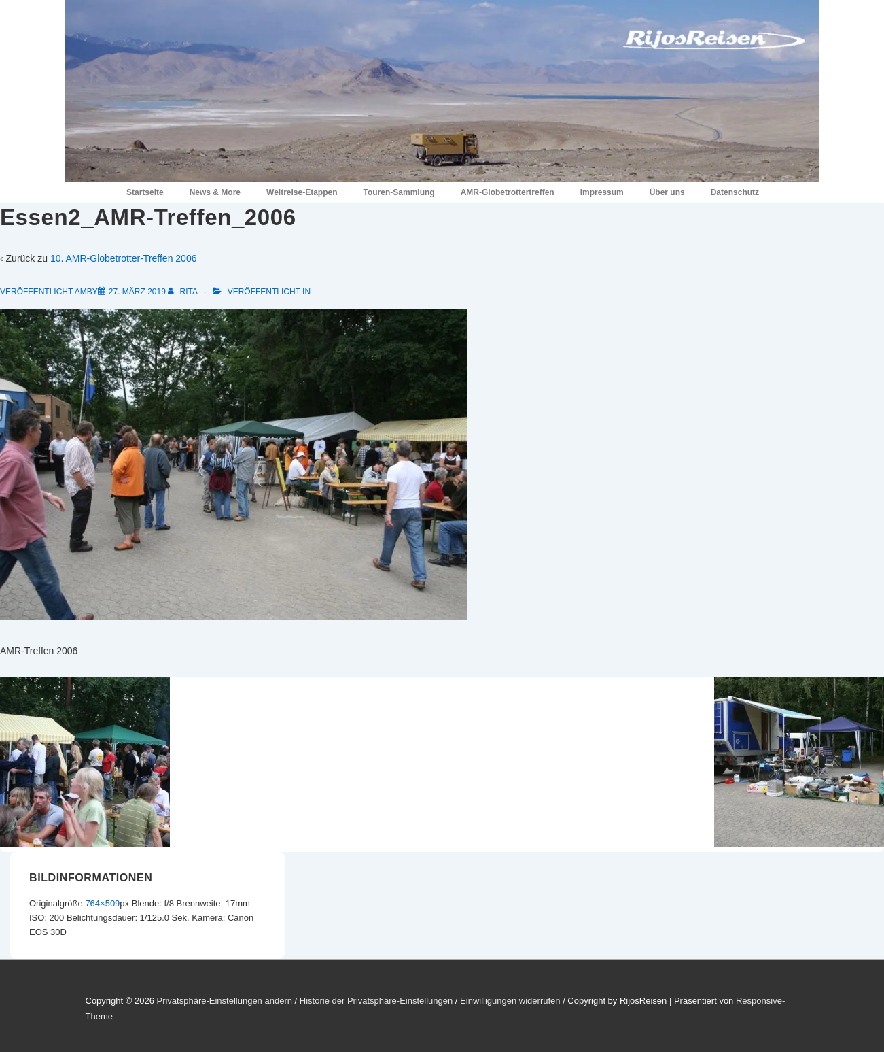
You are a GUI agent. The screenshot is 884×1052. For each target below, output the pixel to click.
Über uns (667, 192)
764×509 (102, 903)
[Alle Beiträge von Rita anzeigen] (183, 291)
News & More (215, 192)
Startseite (145, 192)
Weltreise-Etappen (301, 192)
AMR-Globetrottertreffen (507, 192)
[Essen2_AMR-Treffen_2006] (137, 291)
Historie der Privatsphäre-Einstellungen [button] (376, 1001)
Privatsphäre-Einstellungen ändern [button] (223, 1001)
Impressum (602, 192)
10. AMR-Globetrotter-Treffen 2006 (123, 258)
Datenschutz (735, 192)
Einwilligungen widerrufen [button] (510, 1001)
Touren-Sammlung (399, 192)
